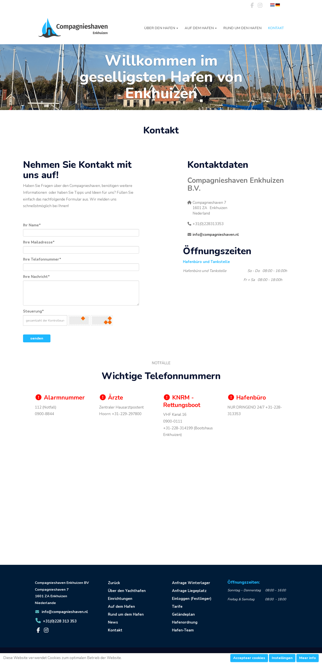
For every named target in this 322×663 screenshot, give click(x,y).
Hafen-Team (183, 630)
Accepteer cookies (249, 658)
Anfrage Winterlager (191, 582)
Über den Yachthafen (127, 590)
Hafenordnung (184, 622)
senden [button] (36, 338)
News (113, 622)
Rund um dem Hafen (126, 614)
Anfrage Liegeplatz (189, 590)
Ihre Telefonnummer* (42, 259)
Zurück (114, 582)
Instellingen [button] (282, 658)
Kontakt (276, 28)
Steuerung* (33, 311)
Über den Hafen (161, 28)
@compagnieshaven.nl (216, 234)
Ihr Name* (32, 225)
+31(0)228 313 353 (56, 621)
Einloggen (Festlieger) (191, 598)
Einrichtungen (120, 598)
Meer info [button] (307, 658)
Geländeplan (183, 614)
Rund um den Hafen (242, 28)
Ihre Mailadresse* (39, 242)
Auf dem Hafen (201, 28)
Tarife (177, 606)
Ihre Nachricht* (36, 276)
